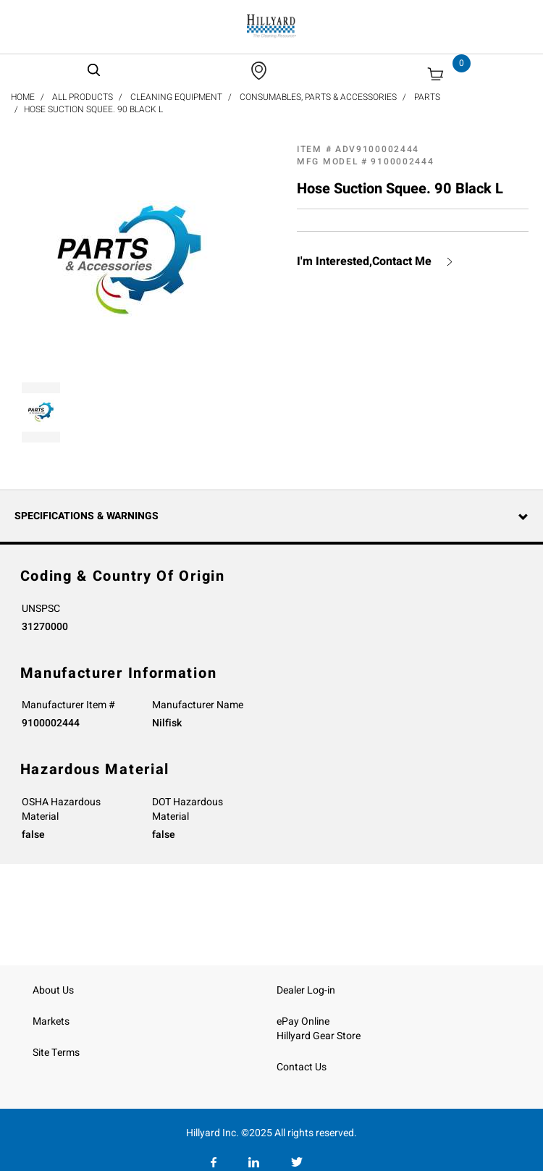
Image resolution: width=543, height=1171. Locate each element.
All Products (82, 97)
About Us (53, 990)
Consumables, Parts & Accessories (318, 97)
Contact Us (302, 1067)
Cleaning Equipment (176, 97)
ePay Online (303, 1021)
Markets (51, 1021)
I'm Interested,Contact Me (364, 261)
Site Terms (56, 1052)
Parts (427, 97)
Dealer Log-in (306, 990)
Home (23, 97)
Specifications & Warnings (86, 516)
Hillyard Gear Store (319, 1036)
